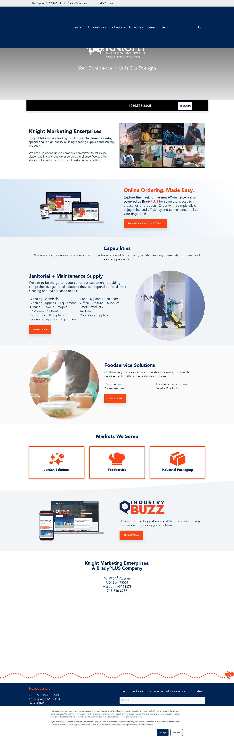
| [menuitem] (64, 3)
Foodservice (117, 469)
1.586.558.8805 (140, 106)
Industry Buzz (131, 535)
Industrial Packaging (177, 469)
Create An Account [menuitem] (78, 3)
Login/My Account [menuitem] (104, 3)
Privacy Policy (135, 716)
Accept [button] (163, 732)
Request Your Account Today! (145, 223)
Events (164, 12)
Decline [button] (176, 732)
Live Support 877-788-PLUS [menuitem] (46, 3)
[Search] (199, 12)
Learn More (40, 330)
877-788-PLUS (39, 681)
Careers (151, 12)
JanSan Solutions (56, 469)
